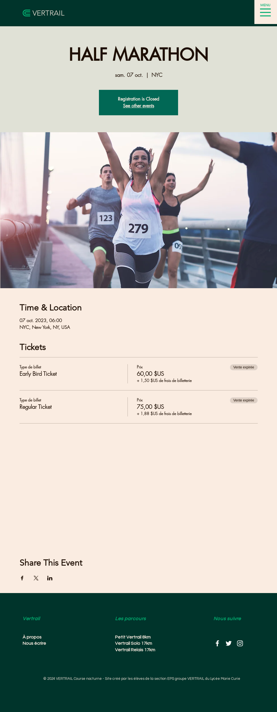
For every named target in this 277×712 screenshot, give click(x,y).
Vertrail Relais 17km (135, 650)
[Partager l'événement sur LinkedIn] (50, 578)
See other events (138, 106)
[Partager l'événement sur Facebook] (22, 578)
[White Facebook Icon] (217, 643)
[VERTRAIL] (53, 13)
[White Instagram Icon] (240, 643)
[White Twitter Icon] (229, 643)
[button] (265, 12)
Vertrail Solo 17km (133, 643)
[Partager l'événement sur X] (36, 578)
